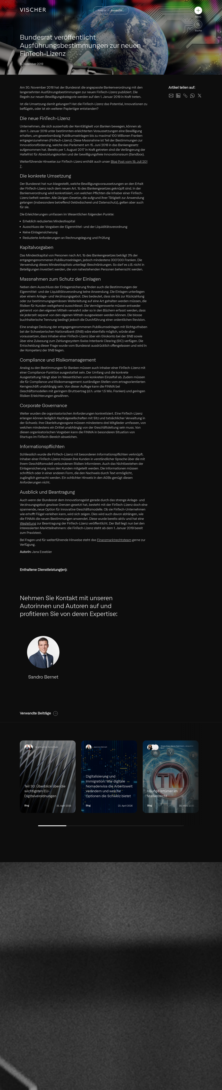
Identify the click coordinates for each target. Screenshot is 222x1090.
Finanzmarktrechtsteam (114, 540)
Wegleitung (28, 523)
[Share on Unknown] (185, 95)
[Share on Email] (171, 95)
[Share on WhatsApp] (192, 95)
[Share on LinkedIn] (178, 95)
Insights (102, 10)
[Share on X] (199, 95)
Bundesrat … (117, 10)
